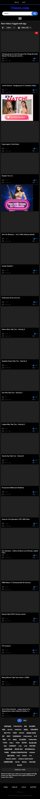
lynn (25, 746)
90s (3, 730)
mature (32, 746)
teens (18, 743)
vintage (7, 726)
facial (24, 762)
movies (21, 733)
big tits (7, 733)
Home (6, 787)
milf (8, 736)
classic (22, 740)
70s (9, 739)
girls (11, 743)
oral (15, 740)
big (25, 726)
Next (24, 720)
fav (5, 746)
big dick (10, 756)
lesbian (32, 752)
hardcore (8, 762)
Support (33, 787)
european (18, 729)
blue (35, 736)
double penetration (19, 752)
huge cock (31, 733)
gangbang (17, 736)
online (17, 762)
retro (24, 743)
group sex (19, 749)
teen (15, 733)
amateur (8, 749)
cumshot (12, 746)
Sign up (17, 2)
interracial (30, 749)
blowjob (32, 743)
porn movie (27, 736)
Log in (23, 2)
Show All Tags (20, 769)
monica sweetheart (26, 759)
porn (6, 752)
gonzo (24, 756)
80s (4, 740)
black (19, 765)
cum (18, 756)
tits (30, 756)
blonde (32, 726)
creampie (34, 729)
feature (32, 762)
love (20, 746)
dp (3, 736)
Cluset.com (18, 795)
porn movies (17, 726)
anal (26, 730)
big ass (10, 729)
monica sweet (11, 759)
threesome (32, 739)
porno (5, 743)
